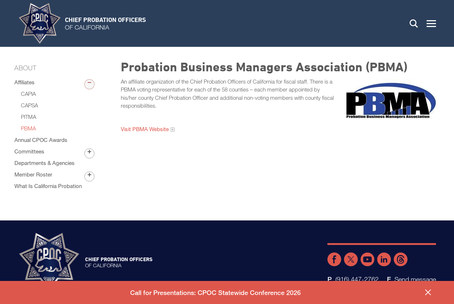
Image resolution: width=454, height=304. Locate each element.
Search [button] (414, 23)
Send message (415, 279)
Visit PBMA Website (145, 129)
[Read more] (391, 100)
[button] (431, 23)
